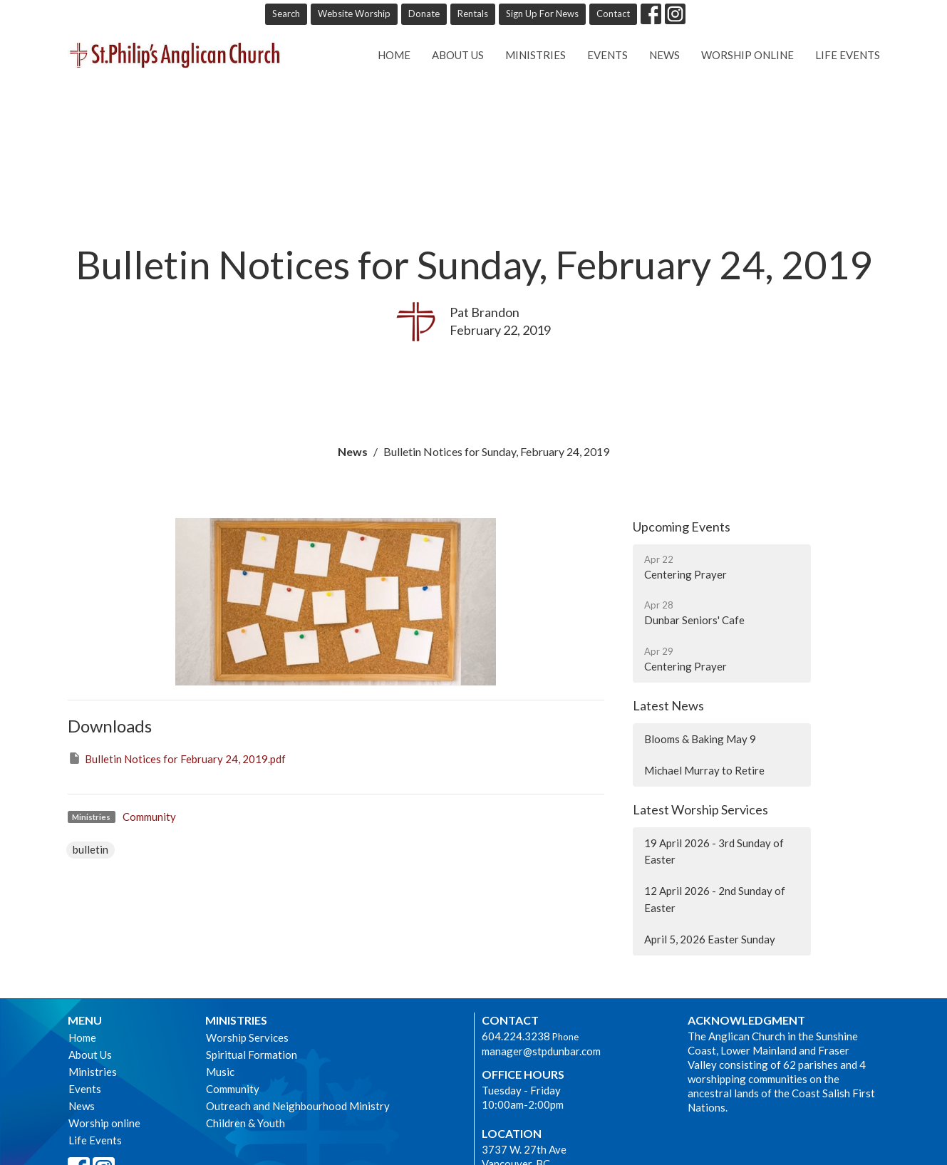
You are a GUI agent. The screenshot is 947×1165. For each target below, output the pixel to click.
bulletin (90, 849)
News (664, 54)
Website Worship (354, 13)
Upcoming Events (681, 526)
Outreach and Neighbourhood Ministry (298, 1105)
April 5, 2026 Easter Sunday (709, 939)
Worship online (747, 54)
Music (220, 1071)
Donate (424, 13)
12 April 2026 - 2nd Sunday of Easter (714, 898)
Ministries (535, 54)
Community (149, 816)
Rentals (472, 13)
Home (394, 54)
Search (286, 13)
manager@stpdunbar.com (541, 1051)
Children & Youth (245, 1123)
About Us (458, 54)
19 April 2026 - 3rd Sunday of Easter (714, 851)
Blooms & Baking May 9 (700, 738)
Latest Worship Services (700, 809)
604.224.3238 (516, 1036)
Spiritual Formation (251, 1054)
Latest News (668, 705)
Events (607, 54)
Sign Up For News (542, 13)
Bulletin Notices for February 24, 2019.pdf (177, 758)
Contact (613, 13)
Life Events (847, 54)
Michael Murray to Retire (704, 770)
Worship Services (247, 1037)
